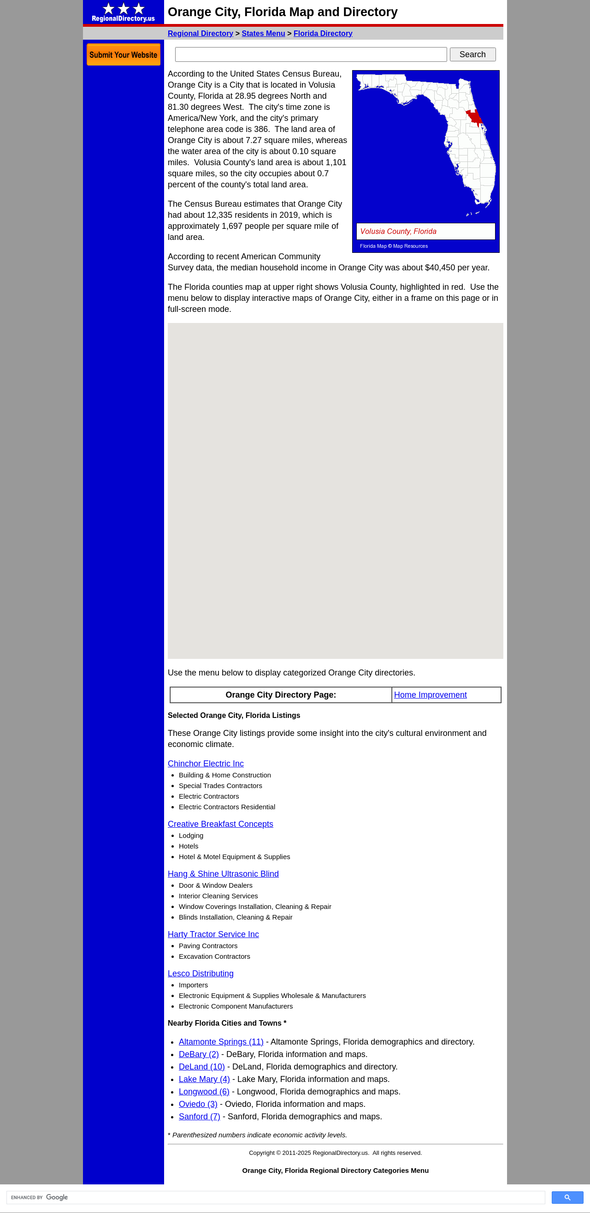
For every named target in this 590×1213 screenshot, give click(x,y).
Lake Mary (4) (204, 1079)
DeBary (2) (199, 1054)
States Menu (263, 33)
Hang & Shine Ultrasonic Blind (223, 873)
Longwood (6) (204, 1091)
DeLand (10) (202, 1066)
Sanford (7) (199, 1116)
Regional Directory (200, 33)
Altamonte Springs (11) (221, 1041)
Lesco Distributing (201, 973)
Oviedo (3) (198, 1104)
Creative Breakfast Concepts (220, 824)
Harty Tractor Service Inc (213, 934)
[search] (275, 1198)
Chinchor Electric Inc (206, 763)
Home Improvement (430, 694)
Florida (323, 33)
